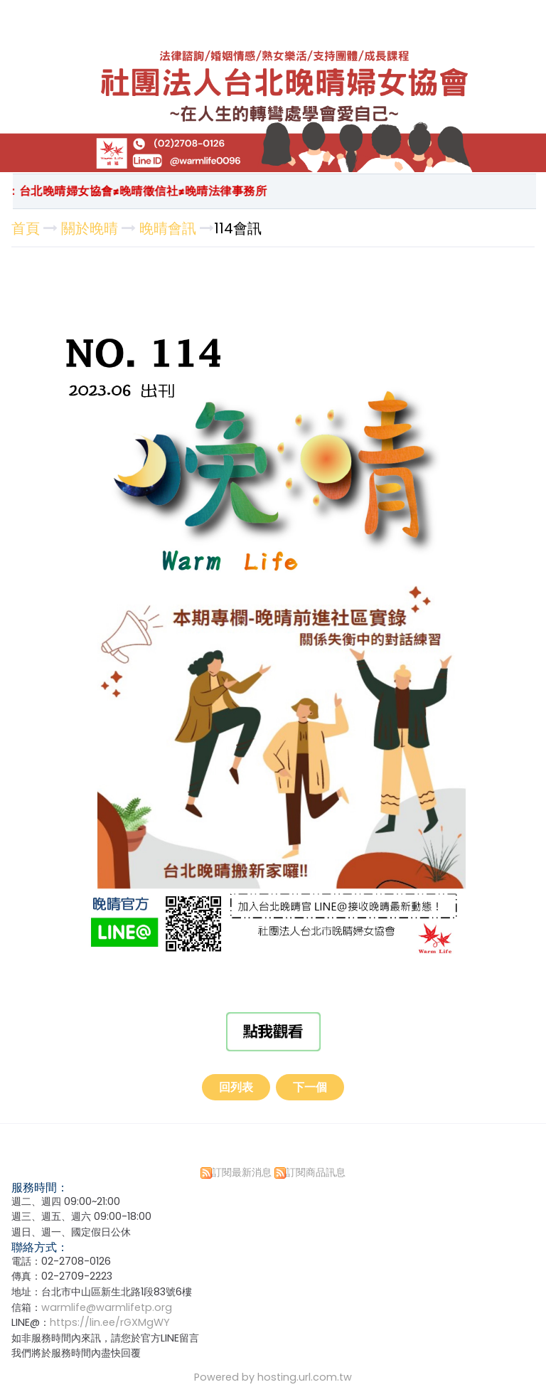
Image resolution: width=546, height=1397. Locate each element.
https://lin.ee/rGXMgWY (110, 1322)
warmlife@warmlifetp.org (106, 1307)
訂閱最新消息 (242, 1172)
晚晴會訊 (168, 228)
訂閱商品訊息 (316, 1172)
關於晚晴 (90, 228)
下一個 (310, 1087)
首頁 (25, 228)
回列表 (236, 1087)
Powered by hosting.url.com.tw (273, 1377)
